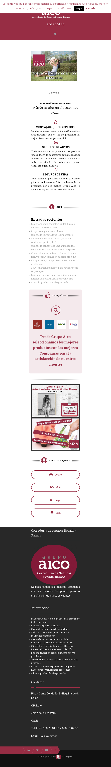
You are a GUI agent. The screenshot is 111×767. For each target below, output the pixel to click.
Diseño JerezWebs (46, 756)
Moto (55, 487)
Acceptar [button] (79, 9)
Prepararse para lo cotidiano (47, 231)
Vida (55, 512)
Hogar (55, 500)
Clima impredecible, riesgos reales (50, 282)
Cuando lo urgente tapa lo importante (52, 235)
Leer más (90, 8)
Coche (55, 474)
